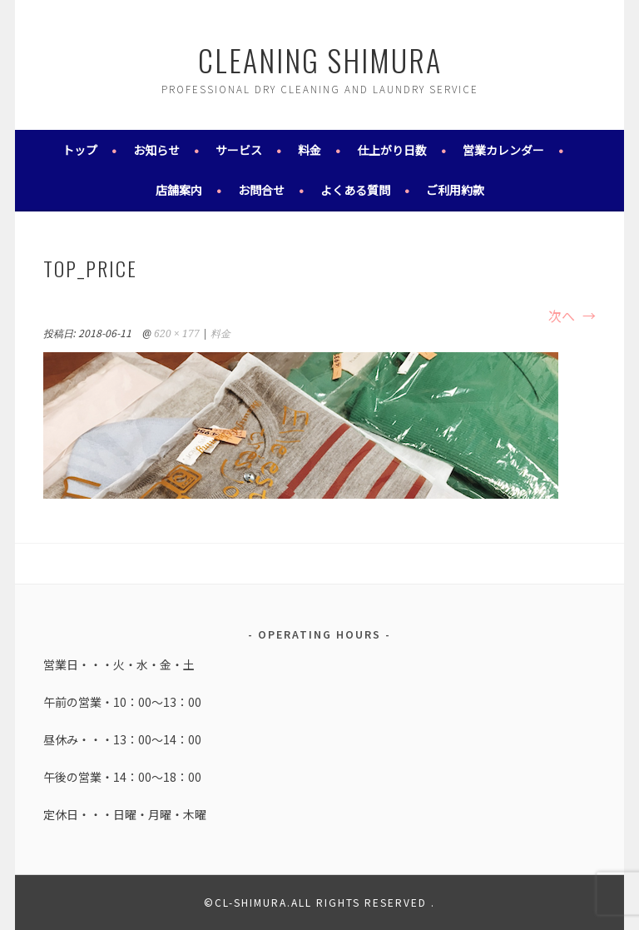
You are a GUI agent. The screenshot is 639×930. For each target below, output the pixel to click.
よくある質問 (355, 190)
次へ (572, 316)
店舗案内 (179, 190)
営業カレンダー (503, 150)
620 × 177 (177, 334)
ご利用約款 (455, 190)
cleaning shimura (320, 59)
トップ (79, 150)
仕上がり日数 (392, 150)
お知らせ (156, 150)
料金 (309, 150)
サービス (238, 150)
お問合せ (261, 190)
